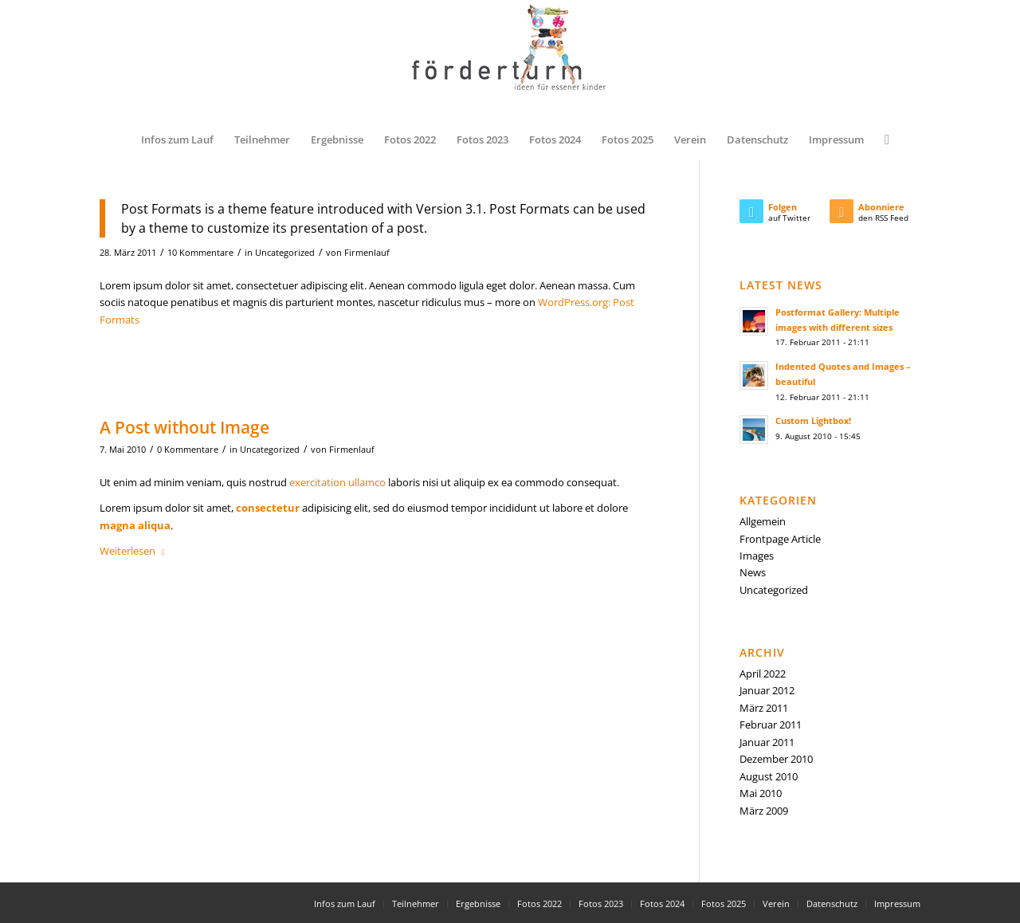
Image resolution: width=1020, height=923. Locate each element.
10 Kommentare (200, 252)
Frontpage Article (780, 539)
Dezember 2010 (776, 759)
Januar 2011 (767, 742)
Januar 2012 (767, 690)
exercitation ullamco (337, 482)
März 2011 (764, 708)
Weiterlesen (135, 551)
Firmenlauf (367, 252)
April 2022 (763, 673)
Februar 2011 (771, 724)
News (753, 572)
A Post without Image (184, 427)
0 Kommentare (187, 449)
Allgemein (763, 521)
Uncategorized (285, 252)
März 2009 (764, 810)
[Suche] (881, 139)
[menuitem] (177, 139)
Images (757, 555)
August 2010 (769, 776)
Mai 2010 (761, 793)
